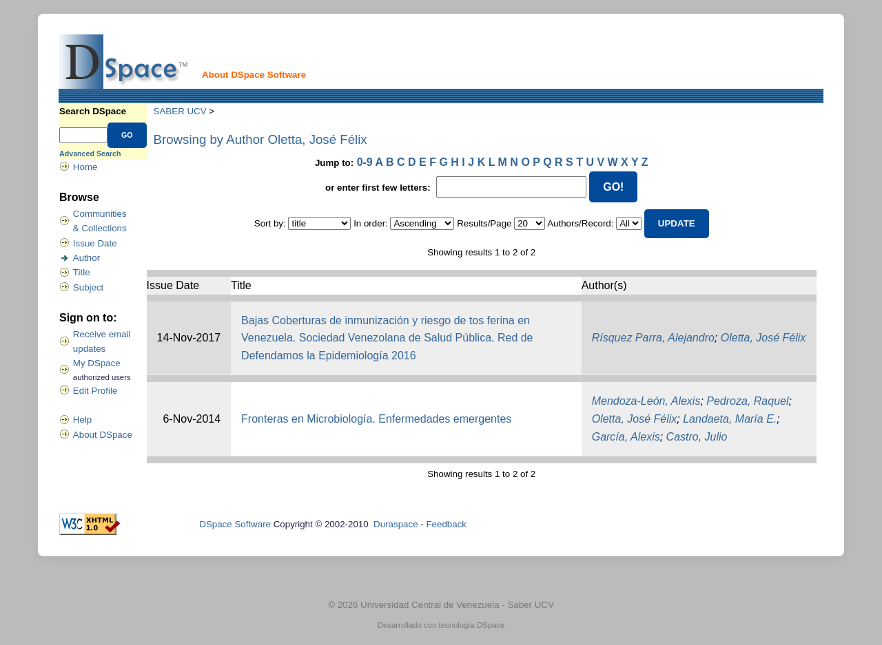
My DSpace (97, 363)
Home (85, 167)
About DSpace (102, 435)
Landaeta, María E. (730, 419)
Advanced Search (90, 153)
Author (86, 258)
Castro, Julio (697, 437)
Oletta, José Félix (763, 337)
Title (81, 272)
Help (82, 419)
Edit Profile (95, 390)
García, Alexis (626, 437)
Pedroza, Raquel (747, 401)
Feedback (446, 524)
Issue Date (95, 243)
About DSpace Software (254, 75)
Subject (88, 287)
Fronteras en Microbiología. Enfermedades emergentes (376, 419)
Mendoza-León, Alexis (646, 401)
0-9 (365, 162)
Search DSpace (92, 111)
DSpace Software (235, 524)
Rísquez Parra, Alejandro (653, 337)
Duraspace (395, 524)
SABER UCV (180, 111)
